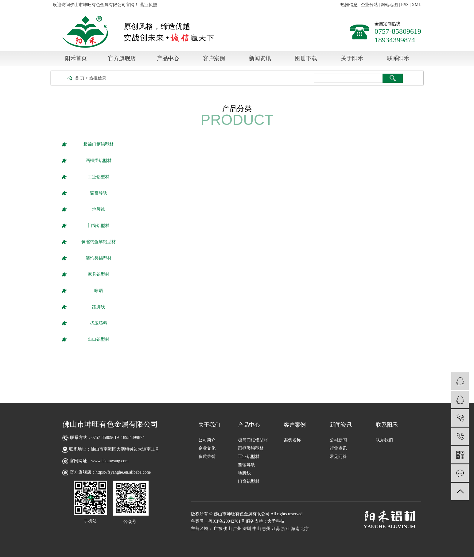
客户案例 (214, 58)
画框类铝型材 (98, 160)
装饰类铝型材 (98, 258)
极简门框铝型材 (99, 144)
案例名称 (292, 440)
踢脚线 (98, 307)
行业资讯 (338, 448)
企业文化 (207, 448)
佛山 (227, 528)
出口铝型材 (98, 339)
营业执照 (148, 4)
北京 (305, 528)
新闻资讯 (260, 58)
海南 (295, 528)
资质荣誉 (207, 456)
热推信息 (349, 4)
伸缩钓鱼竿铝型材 (98, 242)
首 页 (80, 78)
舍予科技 (276, 521)
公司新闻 (338, 440)
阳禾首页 (76, 58)
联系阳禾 (398, 58)
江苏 (276, 528)
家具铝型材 (98, 274)
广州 (237, 528)
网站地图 (389, 4)
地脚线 (98, 209)
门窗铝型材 (98, 225)
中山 (256, 528)
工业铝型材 (98, 177)
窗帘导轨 (98, 193)
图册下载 (306, 58)
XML (416, 4)
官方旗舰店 (122, 58)
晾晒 (98, 290)
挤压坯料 (98, 323)
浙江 (285, 528)
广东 (218, 528)
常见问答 (338, 456)
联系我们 (384, 440)
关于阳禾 (352, 58)
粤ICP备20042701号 (226, 521)
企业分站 (369, 4)
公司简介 (207, 440)
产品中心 (168, 58)
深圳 (247, 528)
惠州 (266, 528)
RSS (405, 4)
